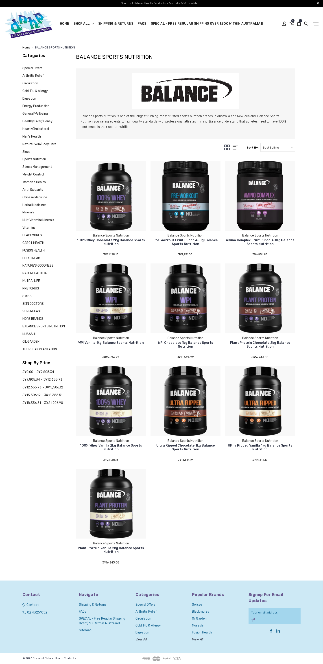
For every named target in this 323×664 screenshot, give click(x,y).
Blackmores (200, 612)
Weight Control (33, 174)
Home (64, 24)
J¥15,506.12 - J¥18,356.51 (42, 395)
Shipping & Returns (115, 24)
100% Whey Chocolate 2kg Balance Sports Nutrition (111, 242)
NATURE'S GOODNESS (38, 265)
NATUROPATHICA (34, 273)
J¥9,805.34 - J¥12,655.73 (42, 379)
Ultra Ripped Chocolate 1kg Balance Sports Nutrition (185, 447)
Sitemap (85, 630)
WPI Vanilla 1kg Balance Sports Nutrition (111, 343)
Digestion (29, 99)
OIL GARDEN (30, 342)
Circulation (30, 83)
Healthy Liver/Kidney (37, 121)
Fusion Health (202, 632)
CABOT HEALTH (33, 243)
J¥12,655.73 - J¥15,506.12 (42, 387)
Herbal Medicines (34, 205)
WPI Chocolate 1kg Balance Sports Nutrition (185, 344)
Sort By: (253, 147)
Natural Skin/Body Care (39, 144)
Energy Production (35, 106)
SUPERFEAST (32, 311)
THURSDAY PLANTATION (39, 349)
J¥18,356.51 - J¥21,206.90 (42, 403)
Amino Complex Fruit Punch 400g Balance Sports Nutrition (260, 242)
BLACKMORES (32, 235)
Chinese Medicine (34, 197)
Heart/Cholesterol (35, 129)
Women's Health (34, 182)
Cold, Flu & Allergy (35, 91)
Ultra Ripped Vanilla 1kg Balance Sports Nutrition (260, 447)
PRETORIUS (30, 288)
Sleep (26, 152)
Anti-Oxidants (32, 190)
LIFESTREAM (31, 258)
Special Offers (32, 68)
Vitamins (28, 228)
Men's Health (31, 136)
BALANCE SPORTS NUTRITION (43, 326)
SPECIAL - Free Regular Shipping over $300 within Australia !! (207, 24)
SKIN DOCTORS (33, 304)
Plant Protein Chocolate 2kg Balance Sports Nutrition (260, 344)
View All (141, 639)
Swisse (197, 605)
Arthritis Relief (33, 76)
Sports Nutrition (34, 159)
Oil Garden (199, 618)
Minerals (28, 212)
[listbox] (277, 147)
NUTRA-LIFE (31, 281)
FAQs (142, 24)
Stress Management (37, 167)
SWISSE (27, 296)
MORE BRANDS (32, 319)
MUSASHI (28, 334)
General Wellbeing (35, 114)
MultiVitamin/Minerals (38, 220)
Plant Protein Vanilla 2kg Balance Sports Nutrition (111, 550)
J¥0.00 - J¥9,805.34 (38, 372)
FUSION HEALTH (33, 250)
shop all (84, 24)
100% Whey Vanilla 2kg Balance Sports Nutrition (111, 447)
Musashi (197, 625)
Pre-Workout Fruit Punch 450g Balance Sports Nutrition (185, 242)
